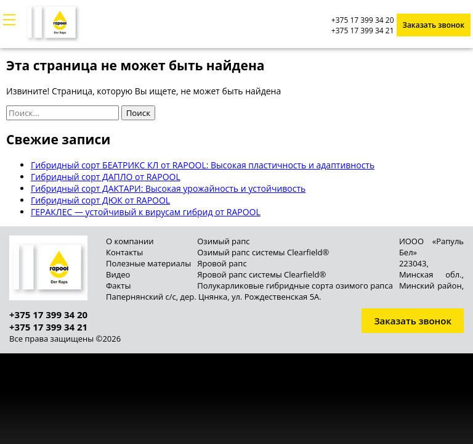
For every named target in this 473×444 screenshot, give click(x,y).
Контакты (124, 252)
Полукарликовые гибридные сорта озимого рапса (295, 285)
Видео (118, 274)
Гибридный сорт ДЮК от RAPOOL (100, 200)
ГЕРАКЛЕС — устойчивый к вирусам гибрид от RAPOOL (146, 212)
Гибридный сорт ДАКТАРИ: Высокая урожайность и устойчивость (168, 188)
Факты (118, 285)
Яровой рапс (221, 263)
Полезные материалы (148, 263)
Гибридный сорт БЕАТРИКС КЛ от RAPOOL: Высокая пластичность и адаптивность (202, 165)
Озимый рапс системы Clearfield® (263, 252)
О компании (130, 241)
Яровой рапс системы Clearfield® (261, 274)
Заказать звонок (434, 25)
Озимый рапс (223, 241)
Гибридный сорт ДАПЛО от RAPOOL (105, 177)
